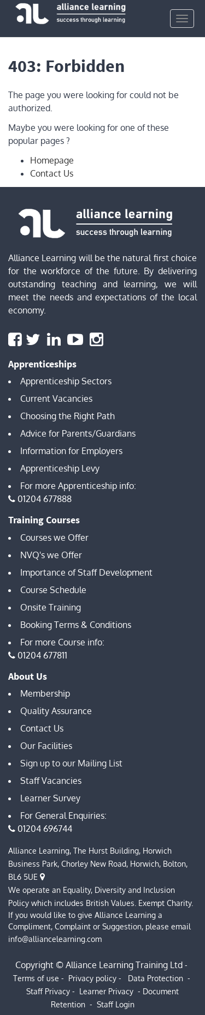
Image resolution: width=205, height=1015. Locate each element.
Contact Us (51, 173)
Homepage (52, 160)
